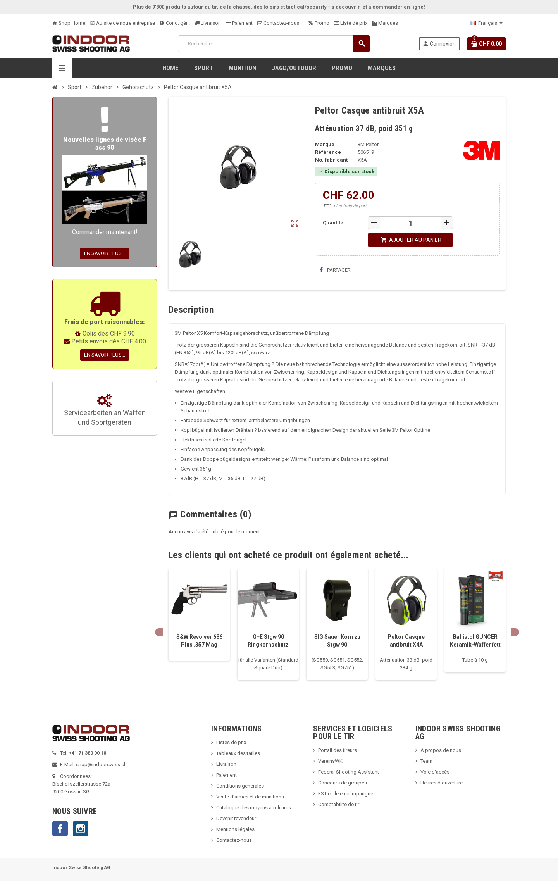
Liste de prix (350, 23)
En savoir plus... (104, 253)
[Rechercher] (274, 43)
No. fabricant (331, 160)
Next (515, 632)
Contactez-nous (278, 23)
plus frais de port (350, 206)
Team (426, 761)
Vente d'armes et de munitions (250, 797)
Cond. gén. (175, 23)
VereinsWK (330, 761)
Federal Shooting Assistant (348, 772)
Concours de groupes (342, 783)
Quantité (333, 223)
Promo (318, 23)
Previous (159, 632)
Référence (328, 152)
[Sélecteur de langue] (486, 23)
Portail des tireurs (337, 750)
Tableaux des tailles (238, 753)
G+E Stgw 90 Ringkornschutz (268, 641)
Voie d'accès (435, 772)
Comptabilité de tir (338, 804)
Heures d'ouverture (441, 783)
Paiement (239, 23)
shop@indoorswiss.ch (101, 764)
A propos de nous (440, 750)
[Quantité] (410, 223)
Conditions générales (240, 786)
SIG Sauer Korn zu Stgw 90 (337, 641)
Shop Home (68, 23)
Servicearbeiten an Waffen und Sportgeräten (105, 410)
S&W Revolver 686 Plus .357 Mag (199, 641)
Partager (335, 270)
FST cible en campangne (345, 794)
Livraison (208, 23)
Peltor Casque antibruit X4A (406, 641)
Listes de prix (231, 742)
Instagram (80, 828)
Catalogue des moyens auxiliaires (253, 807)
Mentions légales (235, 829)
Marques (385, 23)
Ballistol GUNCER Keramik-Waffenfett (475, 641)
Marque (324, 144)
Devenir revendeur (236, 818)
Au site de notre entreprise (122, 23)
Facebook (60, 828)
